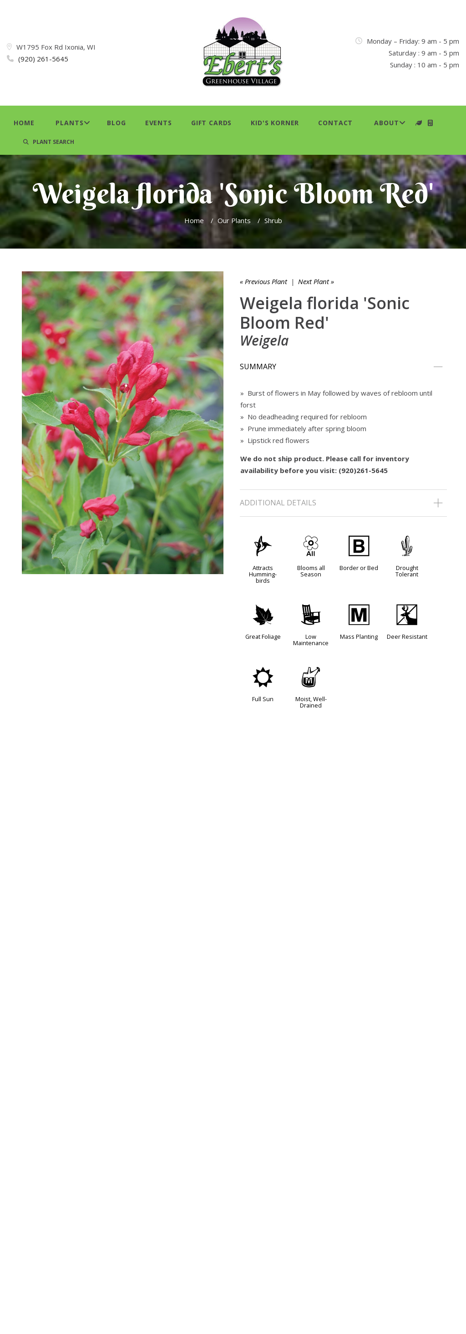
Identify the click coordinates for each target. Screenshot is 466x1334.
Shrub (273, 220)
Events (158, 122)
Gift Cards (211, 122)
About (386, 122)
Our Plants (234, 220)
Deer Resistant (407, 636)
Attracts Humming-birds (263, 574)
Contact (335, 122)
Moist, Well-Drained (311, 702)
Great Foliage (263, 636)
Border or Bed (358, 568)
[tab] (343, 367)
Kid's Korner (275, 122)
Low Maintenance (311, 639)
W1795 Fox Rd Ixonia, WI (56, 46)
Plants (69, 122)
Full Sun (263, 699)
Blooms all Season (311, 571)
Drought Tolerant (406, 571)
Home (24, 122)
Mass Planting (359, 636)
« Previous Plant (263, 281)
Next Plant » (316, 281)
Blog (116, 122)
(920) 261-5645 (43, 58)
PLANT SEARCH (48, 142)
